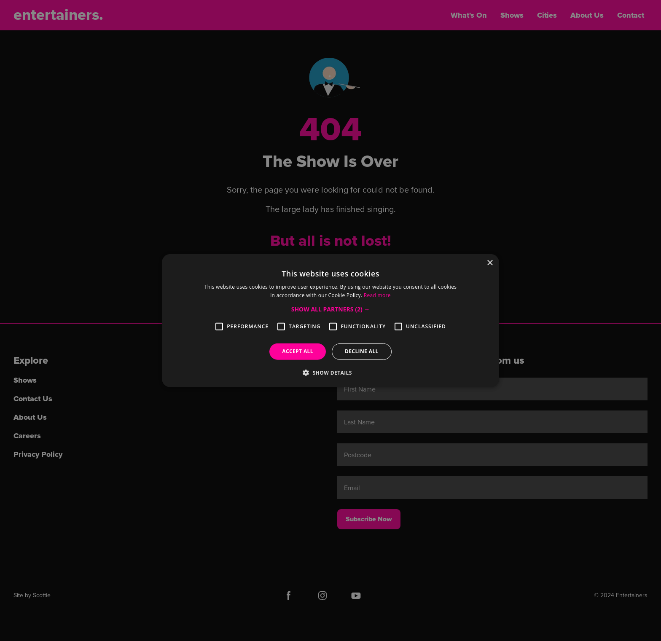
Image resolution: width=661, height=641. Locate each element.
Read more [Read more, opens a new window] (377, 295)
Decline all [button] (362, 351)
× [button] (489, 263)
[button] (330, 309)
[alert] (330, 320)
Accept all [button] (297, 351)
